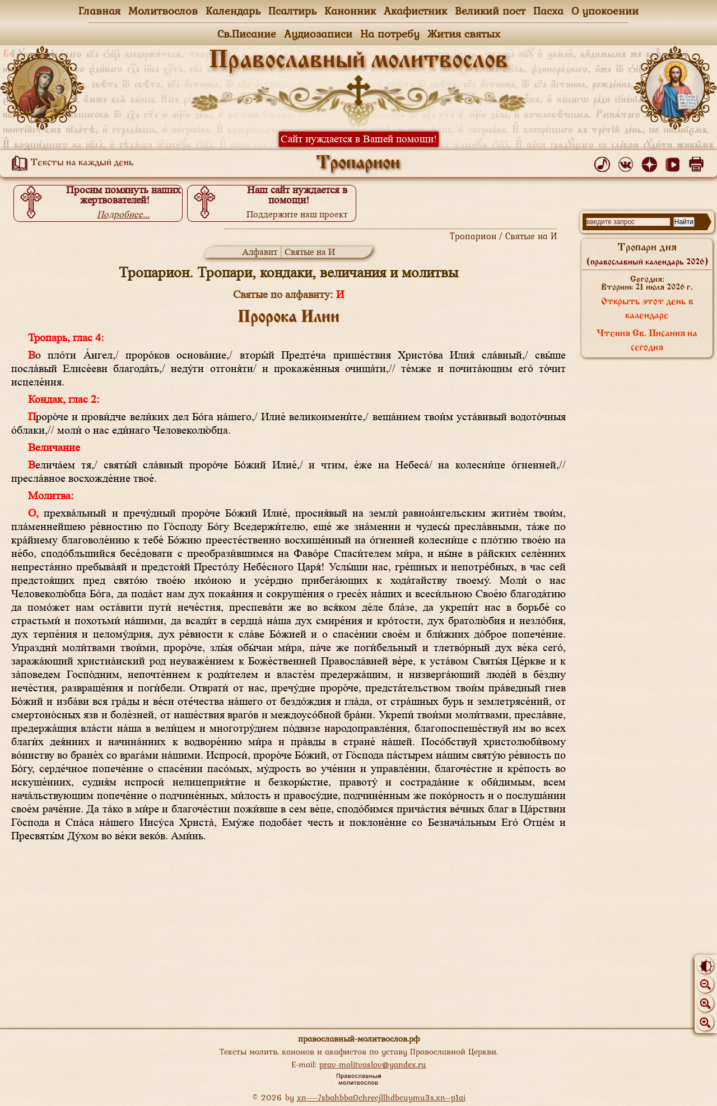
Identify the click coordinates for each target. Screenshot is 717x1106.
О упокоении (605, 10)
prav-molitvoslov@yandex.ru (372, 1064)
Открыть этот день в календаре (647, 309)
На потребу (390, 33)
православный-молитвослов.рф (359, 1038)
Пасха (548, 10)
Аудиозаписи (318, 33)
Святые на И (310, 252)
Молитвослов (163, 10)
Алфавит (259, 252)
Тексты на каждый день (70, 163)
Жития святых (463, 33)
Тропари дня (647, 254)
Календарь (233, 10)
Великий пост (490, 10)
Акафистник (415, 10)
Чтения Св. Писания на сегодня (647, 340)
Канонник (350, 10)
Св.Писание (246, 33)
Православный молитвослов (358, 61)
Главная (99, 10)
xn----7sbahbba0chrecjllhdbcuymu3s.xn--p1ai (381, 1097)
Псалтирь (292, 10)
